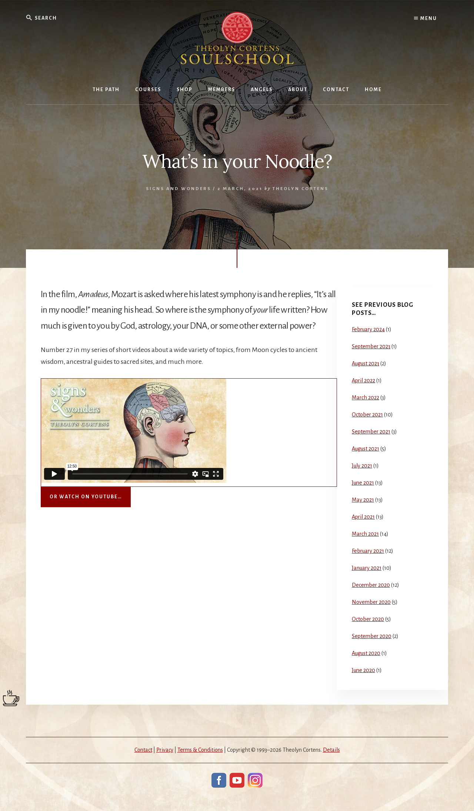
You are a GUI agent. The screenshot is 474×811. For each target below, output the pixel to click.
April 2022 (363, 380)
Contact (143, 750)
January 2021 (366, 568)
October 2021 (367, 415)
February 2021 (368, 551)
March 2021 (365, 534)
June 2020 (363, 670)
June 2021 (363, 483)
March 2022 (365, 397)
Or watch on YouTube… (86, 496)
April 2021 (363, 517)
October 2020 (368, 619)
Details (331, 750)
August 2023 (365, 363)
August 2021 (365, 449)
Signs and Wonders (178, 188)
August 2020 (366, 653)
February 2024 (368, 329)
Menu (425, 18)
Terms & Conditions (200, 750)
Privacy (164, 750)
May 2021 (363, 500)
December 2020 (371, 585)
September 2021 (371, 432)
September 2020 (371, 636)
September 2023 (371, 346)
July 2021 (362, 466)
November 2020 (371, 602)
